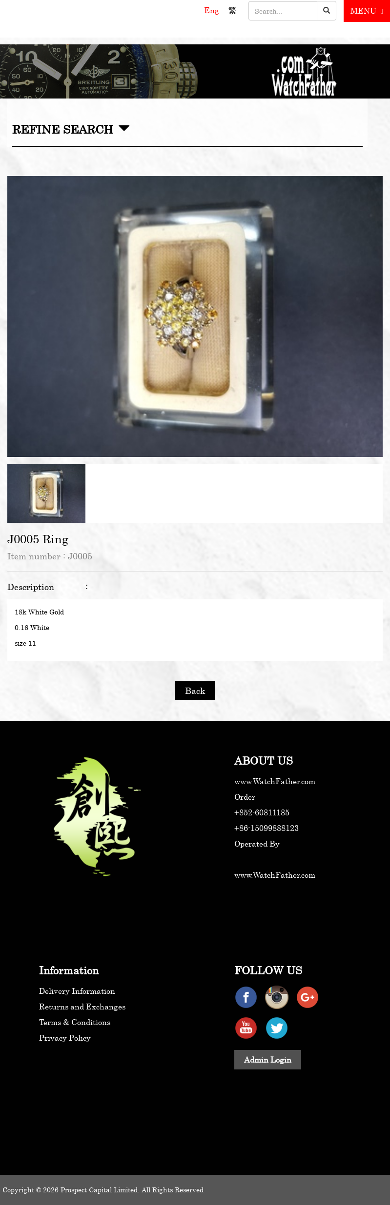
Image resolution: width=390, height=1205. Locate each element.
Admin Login (267, 1060)
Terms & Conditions (74, 1022)
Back (195, 690)
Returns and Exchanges (82, 1006)
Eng (212, 10)
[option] (195, 316)
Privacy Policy (65, 1038)
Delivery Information (77, 991)
